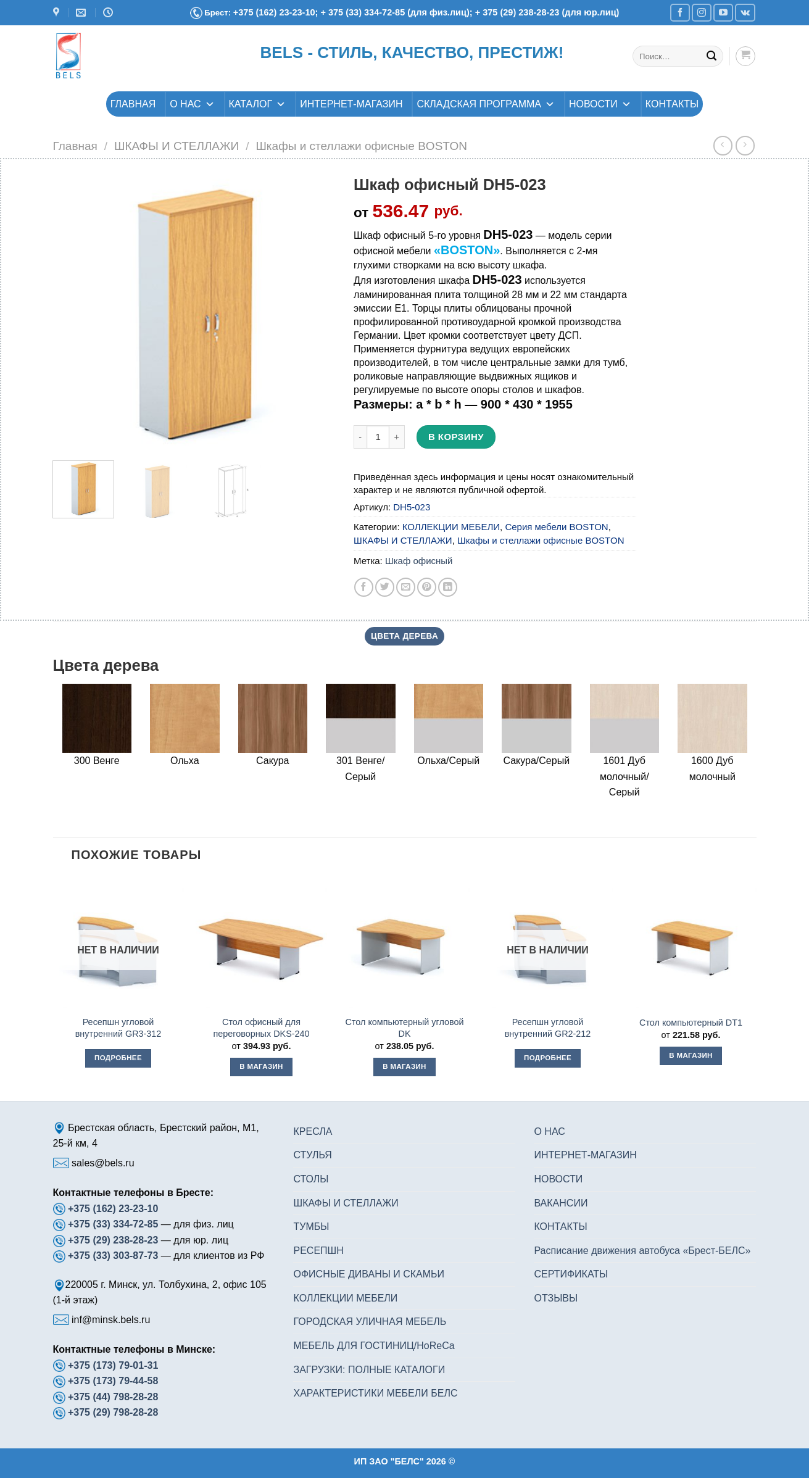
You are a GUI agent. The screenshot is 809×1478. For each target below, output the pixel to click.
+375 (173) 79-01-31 (113, 1365)
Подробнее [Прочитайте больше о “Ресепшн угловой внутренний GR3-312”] (118, 1057)
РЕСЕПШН (318, 1250)
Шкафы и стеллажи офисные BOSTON (361, 145)
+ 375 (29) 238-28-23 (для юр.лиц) (547, 12)
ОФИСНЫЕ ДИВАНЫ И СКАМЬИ (368, 1274)
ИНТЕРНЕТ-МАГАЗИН (351, 104)
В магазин (261, 1066)
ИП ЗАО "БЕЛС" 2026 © (404, 1461)
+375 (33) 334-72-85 (114, 1224)
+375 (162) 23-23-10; (275, 12)
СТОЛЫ (310, 1179)
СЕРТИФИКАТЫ (571, 1274)
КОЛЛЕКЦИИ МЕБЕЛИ (451, 526)
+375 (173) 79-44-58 (113, 1381)
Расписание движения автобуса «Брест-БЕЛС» (642, 1250)
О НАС (192, 104)
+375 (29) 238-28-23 (113, 1240)
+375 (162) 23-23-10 (113, 1208)
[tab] (404, 636)
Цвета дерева (404, 636)
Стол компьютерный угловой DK (404, 1028)
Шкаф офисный (419, 560)
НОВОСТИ (600, 104)
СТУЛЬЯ (312, 1155)
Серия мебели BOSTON (556, 526)
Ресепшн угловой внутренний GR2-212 (548, 1028)
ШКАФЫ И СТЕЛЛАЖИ (176, 145)
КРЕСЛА (312, 1131)
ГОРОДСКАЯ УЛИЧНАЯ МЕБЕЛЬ (369, 1321)
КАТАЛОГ (257, 104)
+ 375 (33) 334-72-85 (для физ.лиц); (397, 12)
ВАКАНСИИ (560, 1203)
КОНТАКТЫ (672, 104)
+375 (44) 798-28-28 (113, 1397)
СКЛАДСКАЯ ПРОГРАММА (486, 104)
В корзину (456, 436)
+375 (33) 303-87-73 (113, 1255)
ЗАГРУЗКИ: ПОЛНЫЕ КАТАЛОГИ (369, 1369)
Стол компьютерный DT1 (690, 1023)
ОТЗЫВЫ (556, 1298)
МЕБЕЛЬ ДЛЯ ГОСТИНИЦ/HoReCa (373, 1345)
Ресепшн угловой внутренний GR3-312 (118, 1028)
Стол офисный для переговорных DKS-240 (261, 1028)
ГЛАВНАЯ (133, 104)
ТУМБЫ (311, 1226)
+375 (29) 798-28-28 (113, 1412)
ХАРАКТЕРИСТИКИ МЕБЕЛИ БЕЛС (375, 1393)
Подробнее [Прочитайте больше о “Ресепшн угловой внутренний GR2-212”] (547, 1057)
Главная (75, 145)
